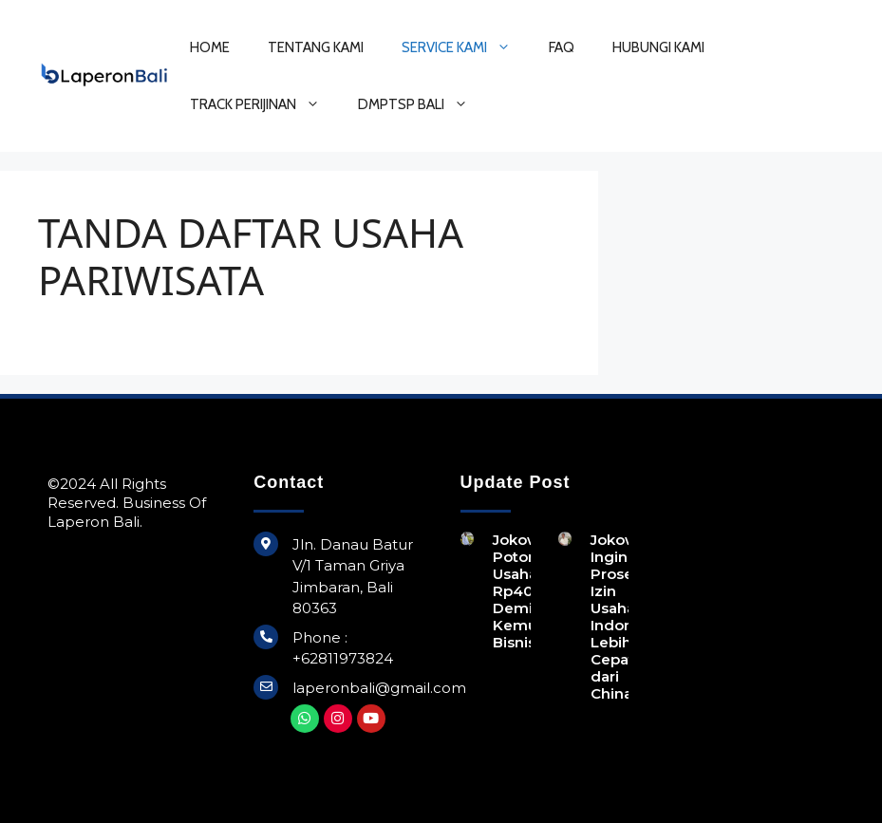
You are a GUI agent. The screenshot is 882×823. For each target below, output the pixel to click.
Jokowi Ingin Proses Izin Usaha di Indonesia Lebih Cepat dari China (627, 616)
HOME (210, 47)
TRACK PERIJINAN (264, 104)
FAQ (561, 47)
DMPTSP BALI (422, 104)
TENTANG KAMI (316, 47)
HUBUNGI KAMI (658, 47)
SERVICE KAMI (466, 47)
